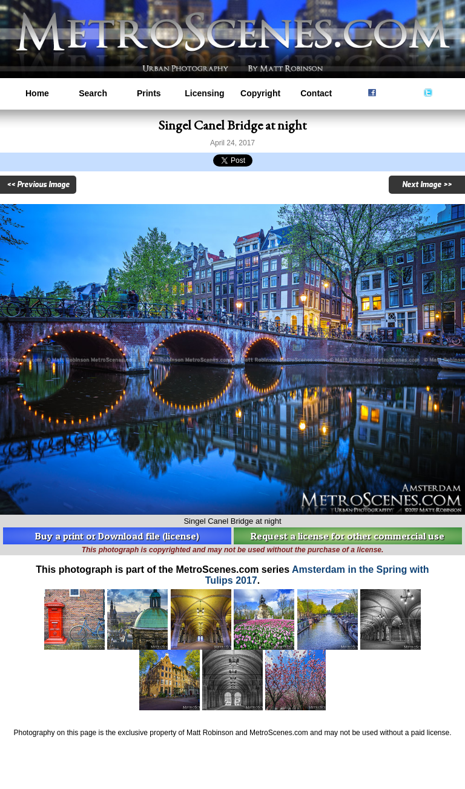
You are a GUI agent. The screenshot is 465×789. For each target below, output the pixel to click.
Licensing (204, 93)
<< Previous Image (38, 185)
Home (37, 93)
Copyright (260, 93)
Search (93, 93)
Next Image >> (427, 185)
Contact (316, 93)
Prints (149, 93)
